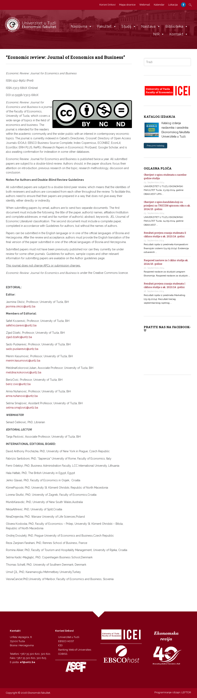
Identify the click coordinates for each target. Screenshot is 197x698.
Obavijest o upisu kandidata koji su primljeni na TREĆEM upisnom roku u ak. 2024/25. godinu (167, 205)
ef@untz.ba (27, 662)
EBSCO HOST (66, 641)
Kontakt (178, 34)
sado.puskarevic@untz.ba (22, 348)
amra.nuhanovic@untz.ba (22, 396)
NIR (158, 34)
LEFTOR (186, 692)
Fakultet (107, 26)
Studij (128, 26)
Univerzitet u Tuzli (68, 637)
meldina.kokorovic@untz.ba (23, 372)
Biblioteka (176, 26)
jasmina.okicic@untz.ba (20, 306)
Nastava (150, 26)
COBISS (62, 653)
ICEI (60, 645)
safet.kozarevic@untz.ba (21, 325)
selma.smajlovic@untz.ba (22, 407)
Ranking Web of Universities (74, 649)
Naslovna (81, 26)
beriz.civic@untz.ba (18, 384)
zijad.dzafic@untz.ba (19, 337)
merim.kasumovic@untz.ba (23, 360)
